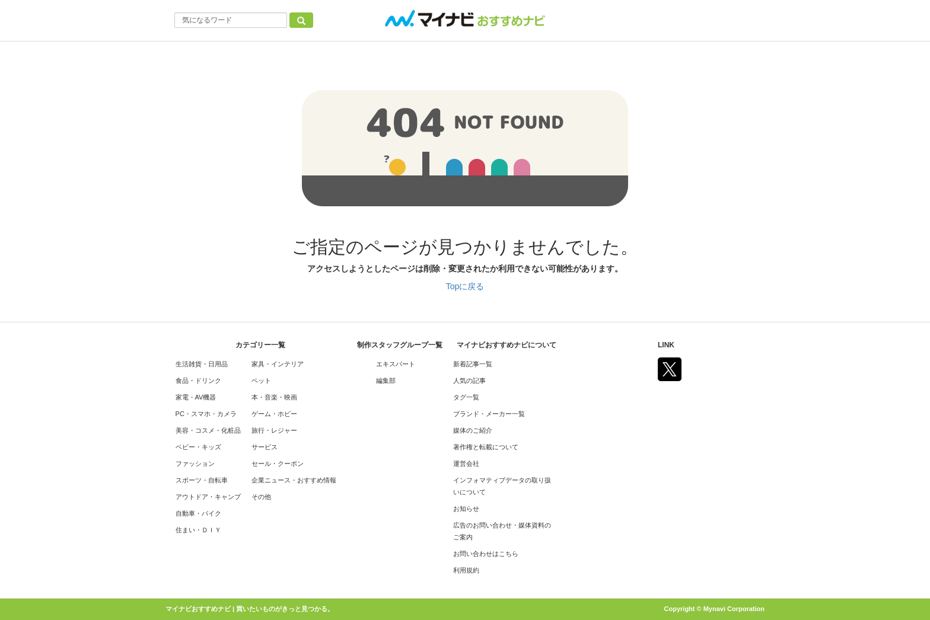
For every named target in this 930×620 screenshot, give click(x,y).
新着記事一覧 (472, 363)
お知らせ (466, 508)
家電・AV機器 (196, 397)
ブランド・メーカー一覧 (489, 413)
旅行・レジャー (274, 430)
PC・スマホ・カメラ (206, 413)
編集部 (386, 380)
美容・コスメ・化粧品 (208, 430)
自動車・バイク (198, 513)
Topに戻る (465, 286)
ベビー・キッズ (198, 446)
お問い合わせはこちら (485, 553)
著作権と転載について (485, 446)
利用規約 (466, 570)
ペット (261, 380)
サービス (264, 446)
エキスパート (395, 363)
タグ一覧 (466, 397)
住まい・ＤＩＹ (198, 529)
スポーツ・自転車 (202, 480)
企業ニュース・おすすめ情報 (293, 480)
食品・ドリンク (198, 380)
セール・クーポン (277, 463)
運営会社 (466, 463)
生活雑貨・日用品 (202, 363)
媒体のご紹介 (472, 430)
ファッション (195, 463)
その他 (261, 496)
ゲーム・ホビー (274, 413)
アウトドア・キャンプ (208, 496)
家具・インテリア (277, 363)
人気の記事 (469, 380)
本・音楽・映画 (274, 397)
